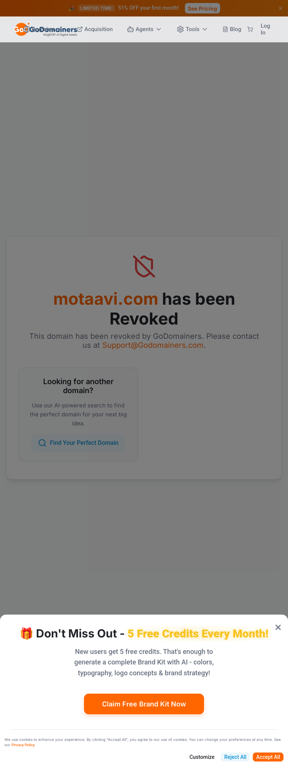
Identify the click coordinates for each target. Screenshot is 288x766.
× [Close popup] (278, 626)
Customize (201, 757)
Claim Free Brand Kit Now (144, 704)
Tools (192, 29)
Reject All (235, 757)
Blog (231, 29)
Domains (43, 29)
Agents (145, 29)
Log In (265, 29)
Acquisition (95, 29)
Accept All (268, 757)
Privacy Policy (23, 745)
